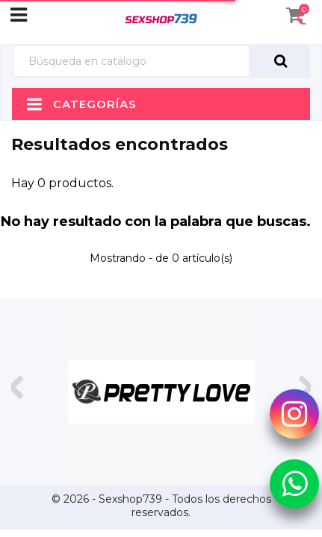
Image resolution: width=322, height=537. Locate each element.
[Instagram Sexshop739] (294, 414)
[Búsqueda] (131, 61)
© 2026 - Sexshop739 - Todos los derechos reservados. (161, 505)
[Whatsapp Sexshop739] (294, 483)
